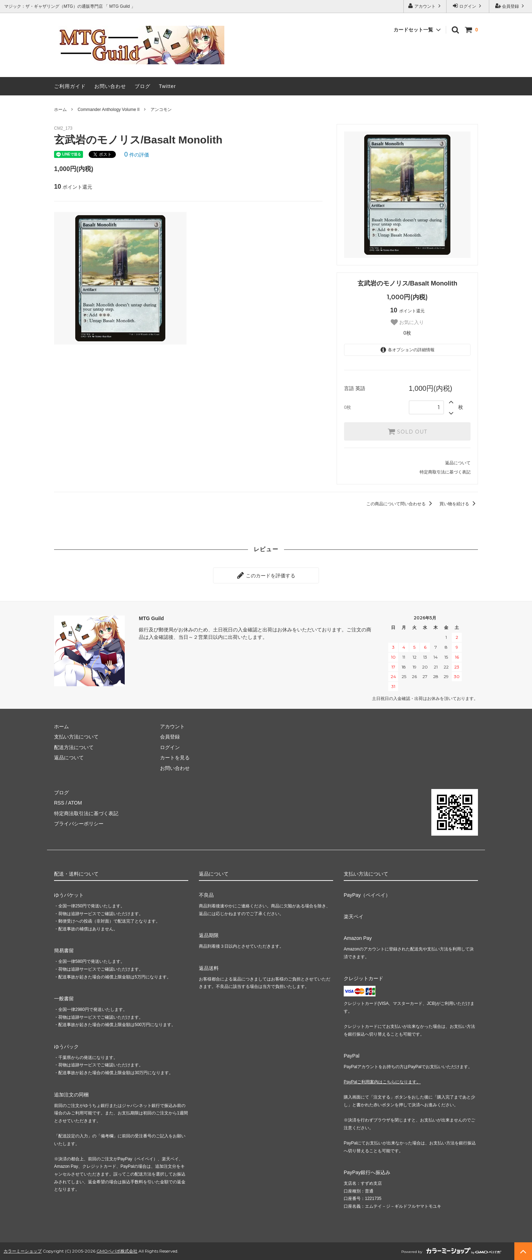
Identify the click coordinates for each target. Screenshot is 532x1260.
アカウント (425, 6)
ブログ (142, 86)
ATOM (75, 803)
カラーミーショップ (23, 1251)
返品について (458, 462)
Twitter (167, 86)
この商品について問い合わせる (400, 503)
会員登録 (510, 6)
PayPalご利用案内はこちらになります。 (382, 1081)
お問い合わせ (110, 86)
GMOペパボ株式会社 (116, 1251)
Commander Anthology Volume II (109, 109)
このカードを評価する (266, 575)
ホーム (60, 109)
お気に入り (407, 322)
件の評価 (136, 155)
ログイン (468, 6)
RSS (59, 803)
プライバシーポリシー (79, 823)
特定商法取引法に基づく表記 (86, 813)
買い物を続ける (458, 503)
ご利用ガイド (70, 86)
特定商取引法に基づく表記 (445, 472)
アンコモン (161, 109)
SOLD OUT (407, 431)
